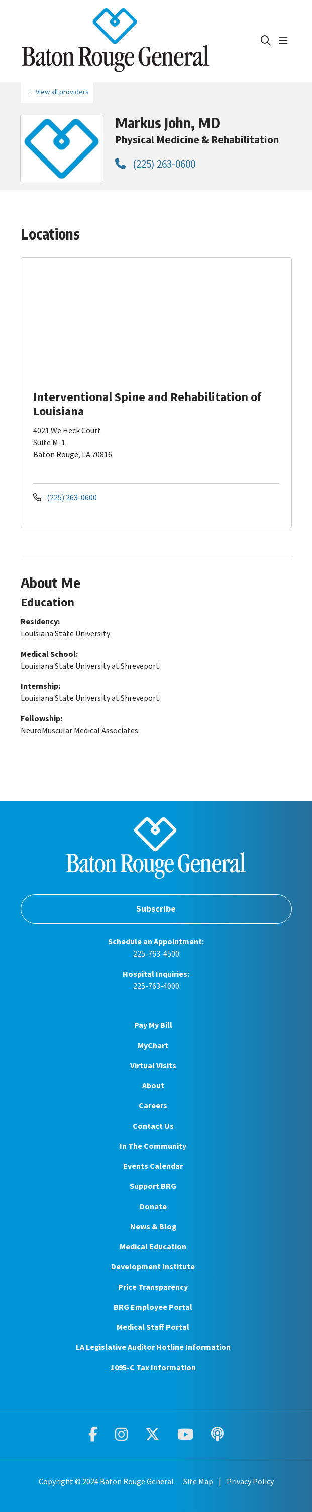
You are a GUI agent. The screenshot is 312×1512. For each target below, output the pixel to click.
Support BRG (153, 1186)
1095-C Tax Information (153, 1367)
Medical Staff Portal (153, 1327)
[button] (285, 41)
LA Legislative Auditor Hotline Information (153, 1347)
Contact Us (153, 1126)
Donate (153, 1206)
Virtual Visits (153, 1065)
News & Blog (153, 1226)
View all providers (62, 92)
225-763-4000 (156, 986)
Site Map (198, 1481)
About (153, 1085)
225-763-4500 (156, 954)
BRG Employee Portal (153, 1307)
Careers (153, 1105)
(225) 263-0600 (155, 164)
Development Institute (153, 1266)
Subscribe (156, 909)
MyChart (153, 1045)
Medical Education (153, 1246)
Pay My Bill (153, 1025)
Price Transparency (153, 1287)
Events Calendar (153, 1166)
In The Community (153, 1146)
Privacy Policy (250, 1481)
